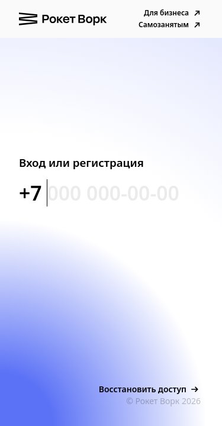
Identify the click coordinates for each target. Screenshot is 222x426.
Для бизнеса (173, 13)
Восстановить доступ (150, 389)
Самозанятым (171, 25)
